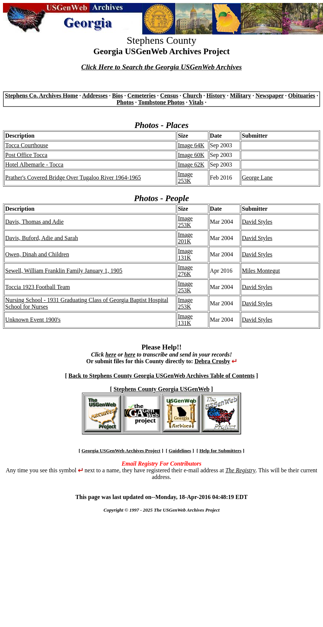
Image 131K (185, 254)
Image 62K (191, 164)
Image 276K (185, 270)
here (110, 354)
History (216, 95)
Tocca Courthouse (26, 145)
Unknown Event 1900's (33, 319)
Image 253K (185, 177)
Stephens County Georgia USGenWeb (161, 389)
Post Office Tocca (26, 155)
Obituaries (301, 95)
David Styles (257, 222)
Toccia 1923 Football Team (37, 287)
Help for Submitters (220, 450)
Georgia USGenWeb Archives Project (120, 450)
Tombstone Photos (161, 102)
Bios (117, 95)
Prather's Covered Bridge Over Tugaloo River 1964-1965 (73, 177)
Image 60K (191, 155)
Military (240, 95)
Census (169, 95)
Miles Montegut (261, 270)
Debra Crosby (212, 361)
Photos (125, 102)
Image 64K (191, 145)
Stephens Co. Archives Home (41, 95)
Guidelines (180, 450)
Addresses (94, 95)
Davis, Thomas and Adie (34, 222)
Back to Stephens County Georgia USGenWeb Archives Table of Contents (161, 375)
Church (192, 95)
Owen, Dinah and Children (37, 254)
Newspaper (270, 95)
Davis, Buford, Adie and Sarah (41, 238)
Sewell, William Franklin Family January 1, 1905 (63, 270)
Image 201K (185, 238)
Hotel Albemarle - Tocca (34, 164)
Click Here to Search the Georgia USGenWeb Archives (161, 67)
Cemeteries (141, 95)
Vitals (196, 102)
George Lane (257, 177)
